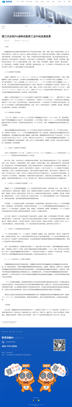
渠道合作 (53, 1)
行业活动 (26, 26)
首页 (17, 1)
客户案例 (47, 1)
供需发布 (14, 331)
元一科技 (17, 331)
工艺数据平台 (6, 331)
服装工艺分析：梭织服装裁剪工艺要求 (10, 322)
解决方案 (42, 1)
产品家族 (22, 1)
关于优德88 (59, 1)
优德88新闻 (3, 26)
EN (69, 1)
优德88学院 (10, 331)
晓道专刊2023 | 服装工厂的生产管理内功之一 (11, 321)
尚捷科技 (21, 331)
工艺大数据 (36, 1)
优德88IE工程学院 (29, 1)
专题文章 (49, 26)
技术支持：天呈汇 (36, 405)
